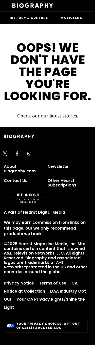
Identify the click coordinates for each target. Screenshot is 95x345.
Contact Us (15, 180)
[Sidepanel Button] (8, 6)
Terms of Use (52, 283)
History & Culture (29, 18)
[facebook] (17, 154)
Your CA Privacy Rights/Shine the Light (44, 303)
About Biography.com (20, 169)
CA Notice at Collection (41, 287)
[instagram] (29, 154)
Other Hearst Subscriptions (62, 183)
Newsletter (59, 166)
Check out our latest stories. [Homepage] (47, 116)
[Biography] (32, 5)
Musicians (71, 18)
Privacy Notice (19, 283)
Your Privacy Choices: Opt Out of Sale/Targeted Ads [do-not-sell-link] (43, 326)
